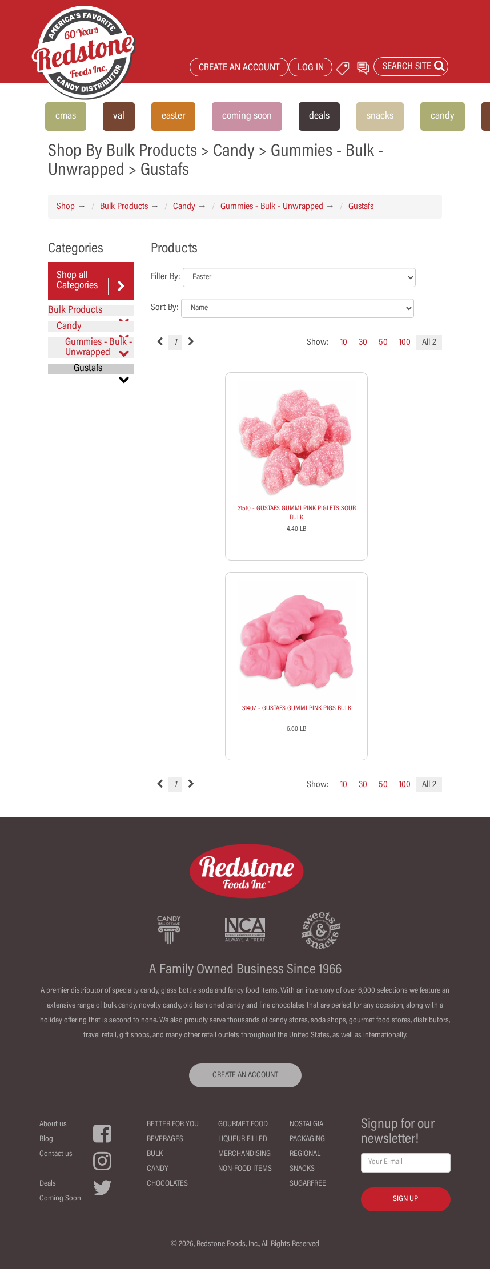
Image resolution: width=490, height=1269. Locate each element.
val (118, 116)
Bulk (155, 1154)
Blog (46, 1139)
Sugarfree (308, 1184)
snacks (380, 116)
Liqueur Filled (242, 1139)
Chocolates (167, 1184)
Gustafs (360, 206)
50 (383, 342)
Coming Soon (60, 1199)
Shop (66, 206)
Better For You (173, 1125)
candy (443, 116)
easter (173, 116)
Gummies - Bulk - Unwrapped (271, 206)
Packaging (307, 1139)
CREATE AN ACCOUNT (239, 68)
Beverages (165, 1139)
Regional (305, 1154)
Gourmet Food (243, 1125)
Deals (47, 1184)
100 (405, 342)
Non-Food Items (245, 1169)
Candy (184, 206)
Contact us (56, 1154)
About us (53, 1125)
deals (319, 116)
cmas (65, 116)
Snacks (302, 1169)
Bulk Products (124, 206)
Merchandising (244, 1154)
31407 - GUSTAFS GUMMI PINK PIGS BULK (296, 708)
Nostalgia (306, 1125)
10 (343, 342)
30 (363, 342)
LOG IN (311, 68)
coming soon (247, 116)
